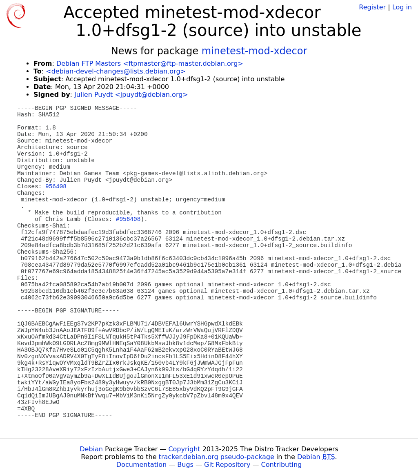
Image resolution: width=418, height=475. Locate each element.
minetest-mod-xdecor (254, 51)
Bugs (185, 464)
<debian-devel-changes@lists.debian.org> (116, 71)
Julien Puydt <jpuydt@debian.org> (131, 94)
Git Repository (227, 464)
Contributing (281, 464)
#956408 (128, 219)
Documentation (141, 464)
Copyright (184, 449)
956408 (56, 186)
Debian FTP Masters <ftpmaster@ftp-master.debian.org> (149, 63)
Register (372, 7)
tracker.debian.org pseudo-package (216, 457)
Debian (91, 449)
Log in (402, 7)
